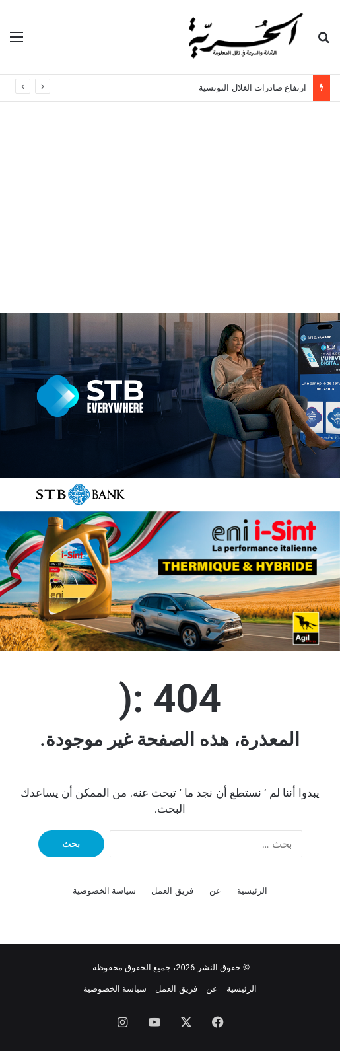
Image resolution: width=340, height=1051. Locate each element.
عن (215, 891)
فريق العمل (172, 891)
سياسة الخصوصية (104, 891)
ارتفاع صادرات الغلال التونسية (252, 87)
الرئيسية (252, 891)
